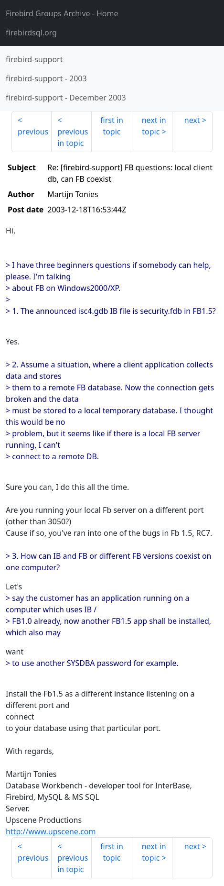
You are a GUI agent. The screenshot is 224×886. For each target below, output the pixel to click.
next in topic (154, 126)
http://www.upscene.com (51, 831)
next (192, 120)
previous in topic (72, 137)
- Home (62, 13)
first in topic (111, 126)
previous (33, 131)
